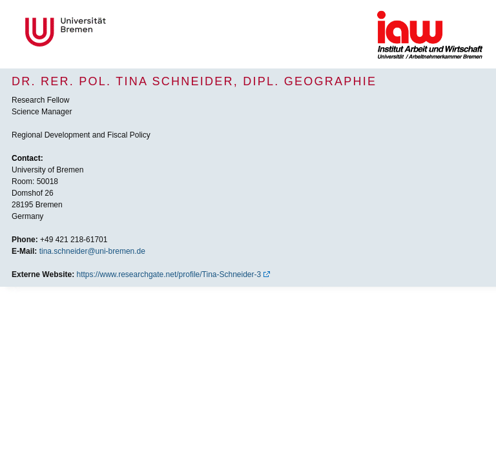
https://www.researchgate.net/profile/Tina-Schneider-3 (169, 274)
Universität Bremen (108, 31)
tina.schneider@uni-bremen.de (92, 251)
